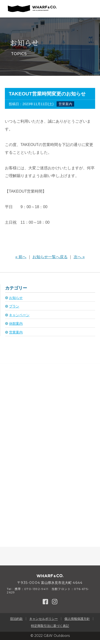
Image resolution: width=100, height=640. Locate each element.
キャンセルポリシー (43, 618)
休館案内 (16, 323)
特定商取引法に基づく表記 (50, 625)
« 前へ (20, 257)
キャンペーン (19, 315)
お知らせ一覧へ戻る (50, 257)
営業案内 (65, 104)
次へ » (79, 257)
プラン (14, 306)
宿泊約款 (16, 618)
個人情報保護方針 (77, 618)
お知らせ (16, 298)
